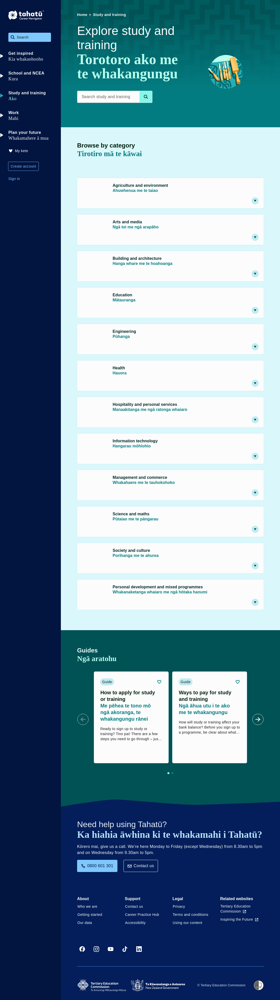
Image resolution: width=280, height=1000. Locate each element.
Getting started (89, 915)
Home (82, 15)
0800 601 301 (97, 866)
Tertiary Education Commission (235, 908)
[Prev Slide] (83, 719)
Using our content (187, 923)
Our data (84, 923)
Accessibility (135, 923)
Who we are (87, 906)
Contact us (141, 866)
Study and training (109, 15)
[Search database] (145, 97)
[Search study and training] (114, 97)
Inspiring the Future (239, 919)
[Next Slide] (258, 719)
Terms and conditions (190, 915)
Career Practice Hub (142, 915)
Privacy (179, 906)
